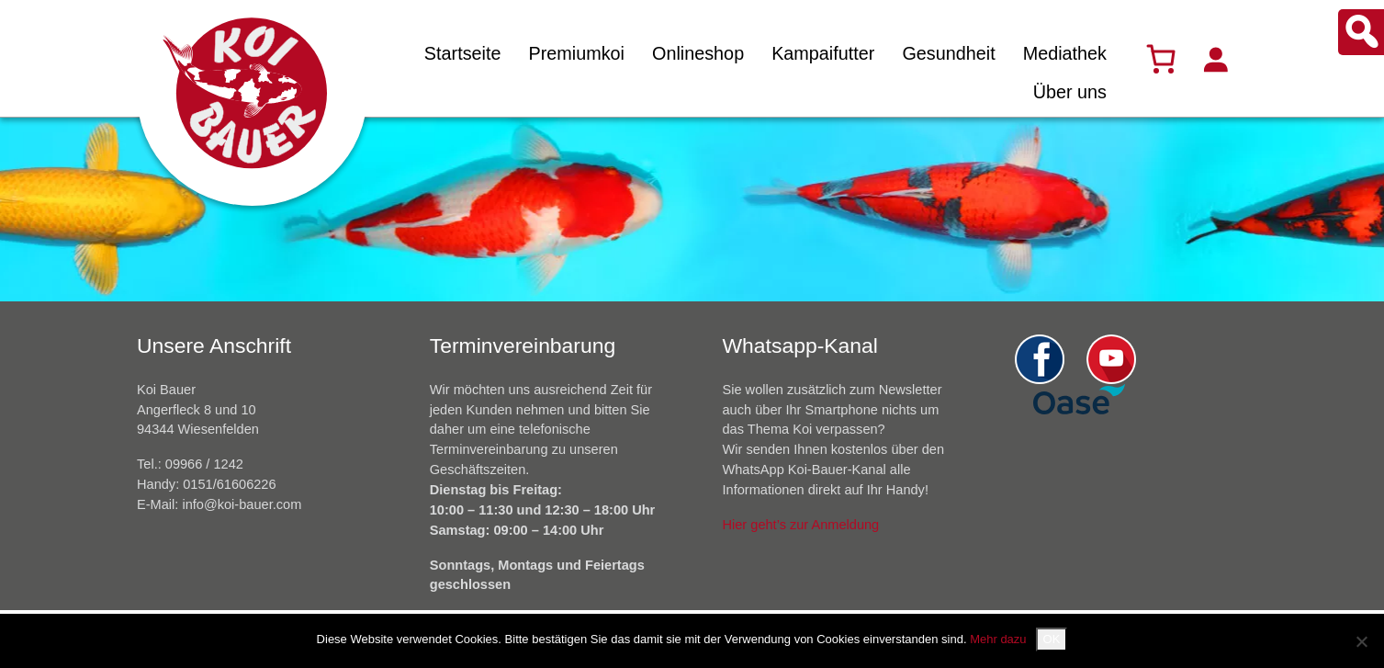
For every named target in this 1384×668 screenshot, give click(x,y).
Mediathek (1065, 53)
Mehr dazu (998, 639)
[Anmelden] (1215, 59)
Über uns (1070, 92)
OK (1052, 639)
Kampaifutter (822, 53)
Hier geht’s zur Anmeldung (801, 524)
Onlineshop (698, 53)
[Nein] (1361, 641)
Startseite (462, 53)
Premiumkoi (576, 53)
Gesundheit (948, 53)
